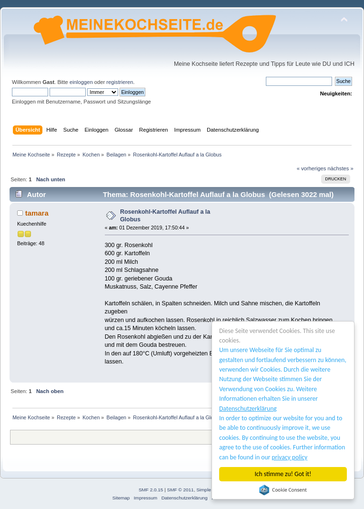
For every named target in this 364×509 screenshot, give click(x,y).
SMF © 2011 (180, 489)
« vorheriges (311, 168)
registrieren (119, 82)
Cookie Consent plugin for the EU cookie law (283, 490)
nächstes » (341, 168)
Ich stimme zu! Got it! (283, 474)
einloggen (81, 82)
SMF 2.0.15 (151, 489)
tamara (37, 213)
